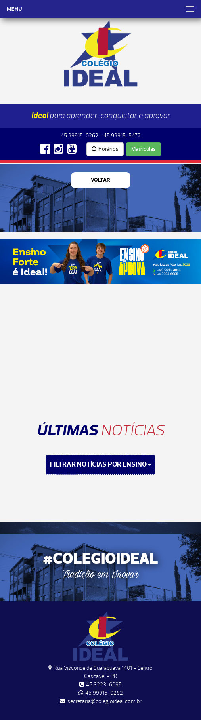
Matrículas (143, 149)
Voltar (100, 180)
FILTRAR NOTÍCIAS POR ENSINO (100, 464)
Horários (105, 149)
